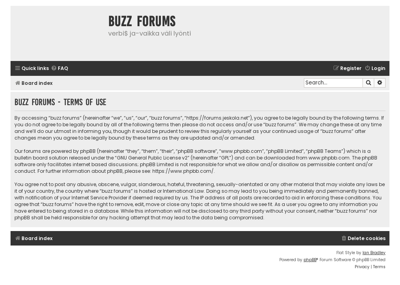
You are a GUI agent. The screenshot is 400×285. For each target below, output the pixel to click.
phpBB (310, 260)
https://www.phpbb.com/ (183, 171)
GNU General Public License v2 (152, 157)
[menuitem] (59, 68)
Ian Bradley (374, 253)
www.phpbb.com (329, 157)
